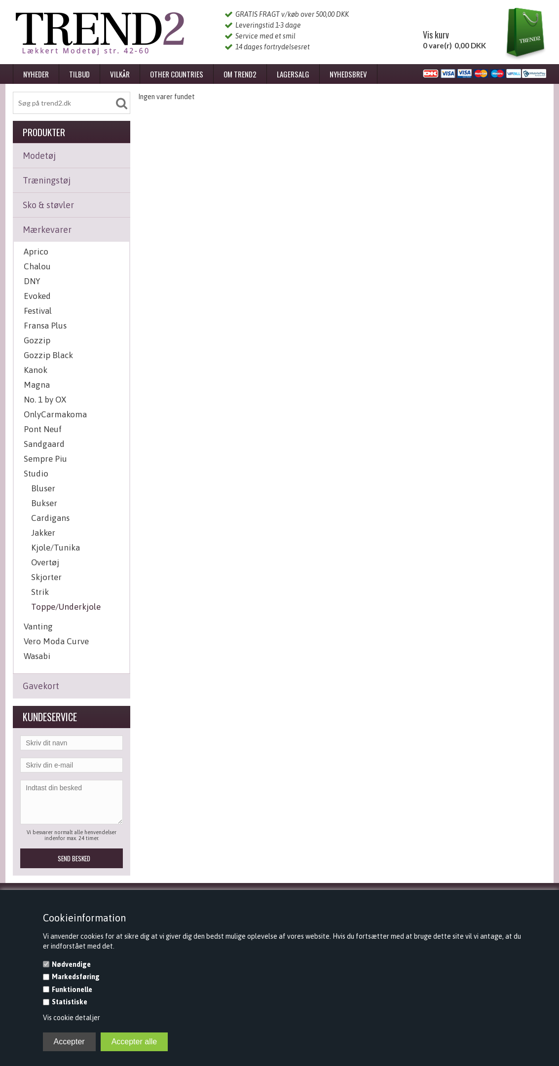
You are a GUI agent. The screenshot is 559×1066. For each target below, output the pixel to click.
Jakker (43, 533)
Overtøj (45, 562)
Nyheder (36, 74)
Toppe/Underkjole (66, 607)
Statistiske (69, 1002)
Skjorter (46, 577)
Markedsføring (76, 977)
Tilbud (79, 74)
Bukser (44, 503)
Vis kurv (436, 34)
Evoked (37, 296)
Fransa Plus (45, 326)
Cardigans (50, 518)
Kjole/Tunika (55, 547)
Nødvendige (71, 964)
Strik (40, 592)
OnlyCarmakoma (55, 414)
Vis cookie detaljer (71, 1018)
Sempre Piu (45, 459)
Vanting (38, 626)
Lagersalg (293, 74)
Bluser (43, 488)
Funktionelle (72, 989)
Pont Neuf (43, 429)
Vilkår (120, 74)
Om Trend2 (240, 74)
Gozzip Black (48, 355)
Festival (38, 311)
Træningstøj (47, 180)
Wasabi (37, 656)
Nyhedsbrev (348, 74)
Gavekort (41, 686)
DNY (32, 281)
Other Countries (176, 74)
